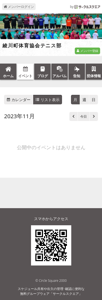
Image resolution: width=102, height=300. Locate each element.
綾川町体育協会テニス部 (32, 46)
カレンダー (18, 99)
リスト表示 (48, 99)
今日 (83, 116)
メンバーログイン (19, 6)
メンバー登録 (87, 51)
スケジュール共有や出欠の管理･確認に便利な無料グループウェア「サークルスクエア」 (51, 291)
